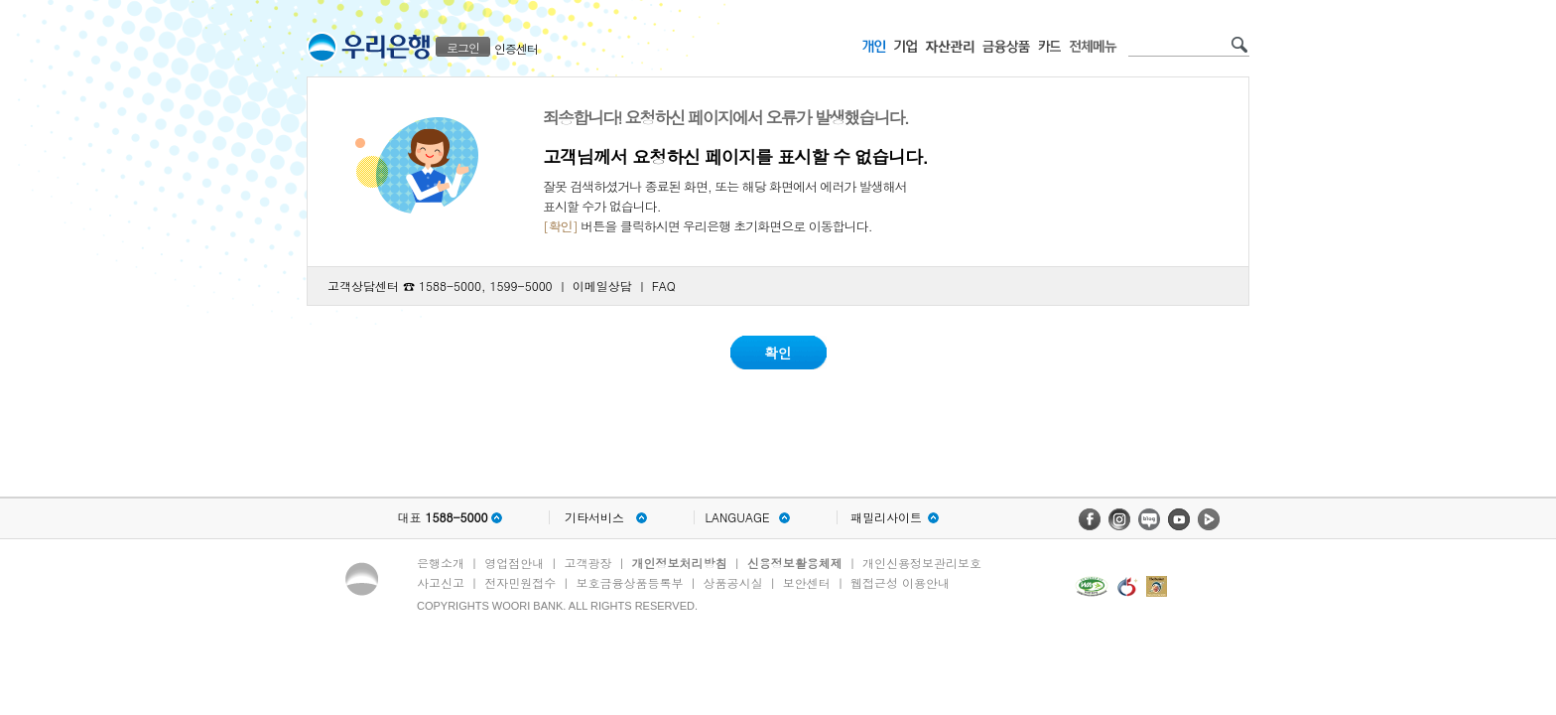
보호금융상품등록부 (629, 582)
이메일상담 (602, 285)
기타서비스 (594, 517)
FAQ (664, 285)
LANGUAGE (737, 517)
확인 (778, 352)
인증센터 (516, 48)
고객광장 (587, 562)
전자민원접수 (520, 582)
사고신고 (440, 582)
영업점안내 (514, 562)
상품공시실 (733, 582)
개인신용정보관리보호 (921, 562)
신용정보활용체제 (795, 562)
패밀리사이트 (886, 517)
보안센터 (807, 582)
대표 (442, 517)
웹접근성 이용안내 (900, 582)
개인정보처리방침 (679, 562)
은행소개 (440, 562)
